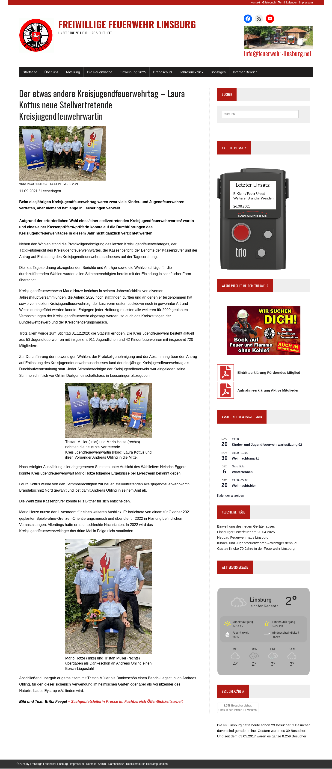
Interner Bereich (242, 72)
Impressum (308, 2)
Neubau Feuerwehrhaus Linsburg (244, 537)
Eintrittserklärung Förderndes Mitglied (269, 372)
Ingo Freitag (34, 172)
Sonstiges (215, 72)
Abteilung (70, 72)
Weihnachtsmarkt (246, 458)
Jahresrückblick (189, 72)
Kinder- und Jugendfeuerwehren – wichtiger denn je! (258, 543)
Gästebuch (271, 2)
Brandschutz (160, 72)
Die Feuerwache (97, 72)
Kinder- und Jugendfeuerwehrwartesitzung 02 (268, 445)
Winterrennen (243, 472)
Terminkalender (290, 2)
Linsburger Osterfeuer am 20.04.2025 (247, 532)
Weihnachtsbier (245, 486)
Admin (102, 764)
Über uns (49, 72)
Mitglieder (291, 390)
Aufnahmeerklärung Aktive (260, 390)
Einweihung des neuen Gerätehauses (247, 526)
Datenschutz (116, 764)
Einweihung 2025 (130, 72)
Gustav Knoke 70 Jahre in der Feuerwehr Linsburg (257, 548)
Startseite (27, 72)
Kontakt (258, 2)
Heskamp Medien (157, 764)
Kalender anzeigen (231, 495)
